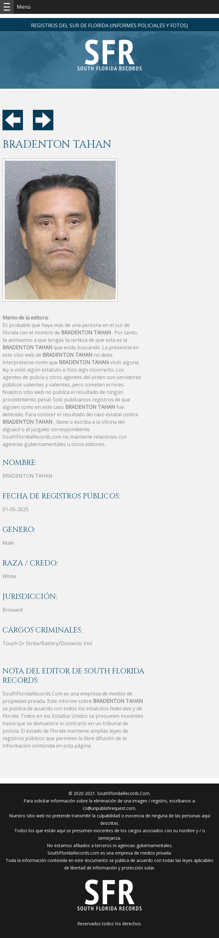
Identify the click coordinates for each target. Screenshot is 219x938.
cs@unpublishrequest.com (109, 808)
